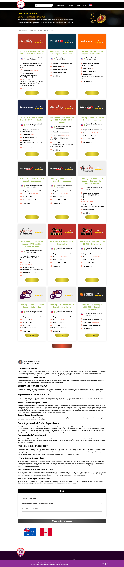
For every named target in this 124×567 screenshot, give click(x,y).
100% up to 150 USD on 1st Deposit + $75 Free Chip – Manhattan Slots (92, 181)
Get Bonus (31, 93)
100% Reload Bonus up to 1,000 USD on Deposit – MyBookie (92, 307)
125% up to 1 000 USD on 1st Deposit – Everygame (62, 180)
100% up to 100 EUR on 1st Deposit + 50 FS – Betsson (92, 52)
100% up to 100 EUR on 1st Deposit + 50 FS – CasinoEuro (32, 118)
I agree (109, 563)
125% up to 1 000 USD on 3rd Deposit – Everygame (92, 118)
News (84, 5)
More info (102, 563)
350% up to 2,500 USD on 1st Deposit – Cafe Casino (62, 306)
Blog (78, 5)
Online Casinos (60, 5)
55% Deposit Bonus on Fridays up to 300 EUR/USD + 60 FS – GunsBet (62, 119)
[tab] (62, 498)
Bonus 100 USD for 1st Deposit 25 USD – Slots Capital (92, 243)
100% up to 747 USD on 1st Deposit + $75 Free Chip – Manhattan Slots (32, 244)
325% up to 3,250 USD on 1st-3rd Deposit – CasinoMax (62, 52)
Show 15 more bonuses (62, 346)
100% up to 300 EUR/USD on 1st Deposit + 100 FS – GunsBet (31, 52)
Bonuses (71, 5)
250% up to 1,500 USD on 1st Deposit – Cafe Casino (32, 306)
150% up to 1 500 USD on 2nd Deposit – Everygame (32, 180)
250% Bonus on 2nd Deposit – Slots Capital (62, 243)
